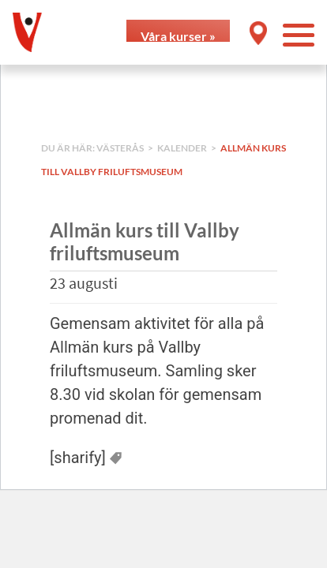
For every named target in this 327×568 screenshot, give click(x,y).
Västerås (120, 148)
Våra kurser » (178, 35)
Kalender (182, 148)
